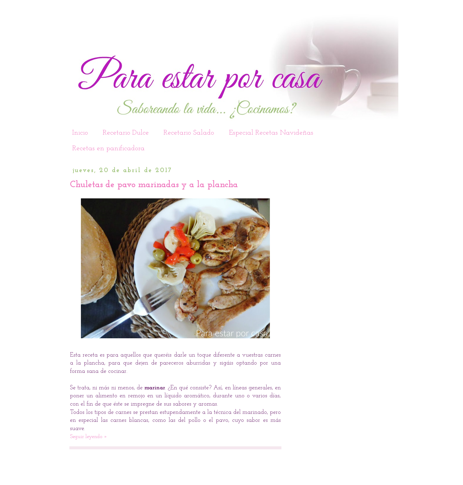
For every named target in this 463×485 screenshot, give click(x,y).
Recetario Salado (189, 132)
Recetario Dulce (126, 132)
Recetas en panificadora (108, 148)
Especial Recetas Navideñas (271, 132)
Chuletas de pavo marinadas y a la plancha (154, 185)
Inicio (80, 132)
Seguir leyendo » (88, 437)
